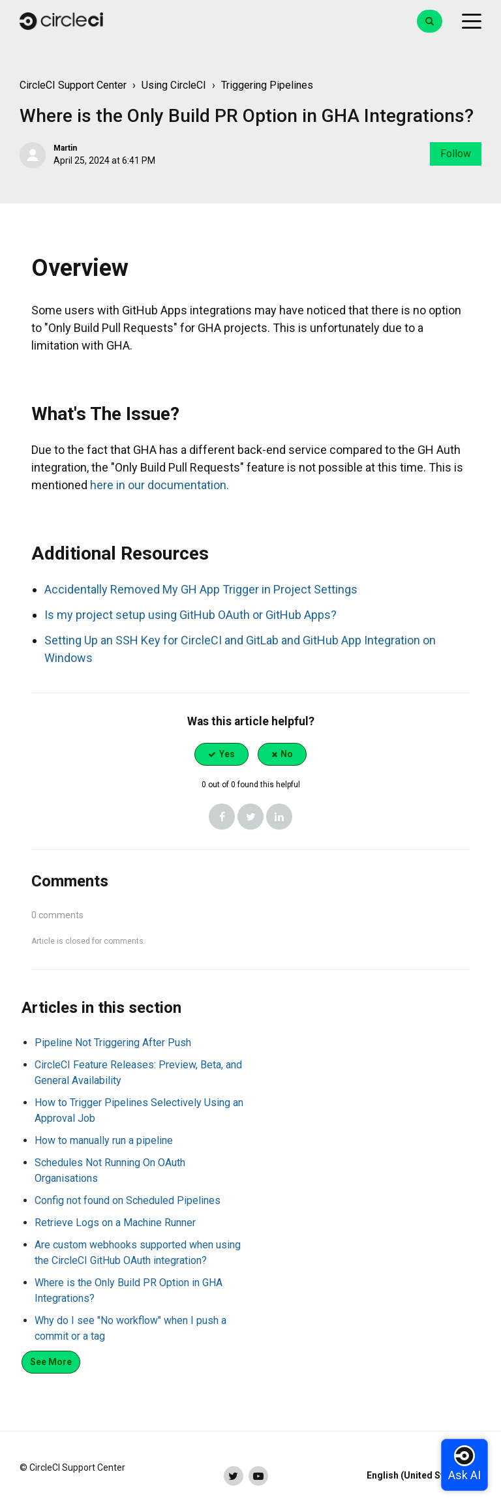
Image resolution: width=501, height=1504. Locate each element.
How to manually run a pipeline (104, 1140)
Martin (65, 148)
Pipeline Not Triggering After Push (113, 1042)
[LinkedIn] (279, 817)
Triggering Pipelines (267, 85)
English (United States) (417, 1475)
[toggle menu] (471, 21)
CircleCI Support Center (73, 85)
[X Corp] (250, 817)
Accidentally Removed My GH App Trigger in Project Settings (200, 589)
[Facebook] (222, 817)
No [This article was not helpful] (287, 754)
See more (51, 1362)
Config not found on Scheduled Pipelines (127, 1200)
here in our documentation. (159, 485)
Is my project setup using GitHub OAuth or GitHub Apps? (190, 615)
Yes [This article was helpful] (227, 754)
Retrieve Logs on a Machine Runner (115, 1222)
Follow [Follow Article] (455, 153)
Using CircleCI (174, 85)
